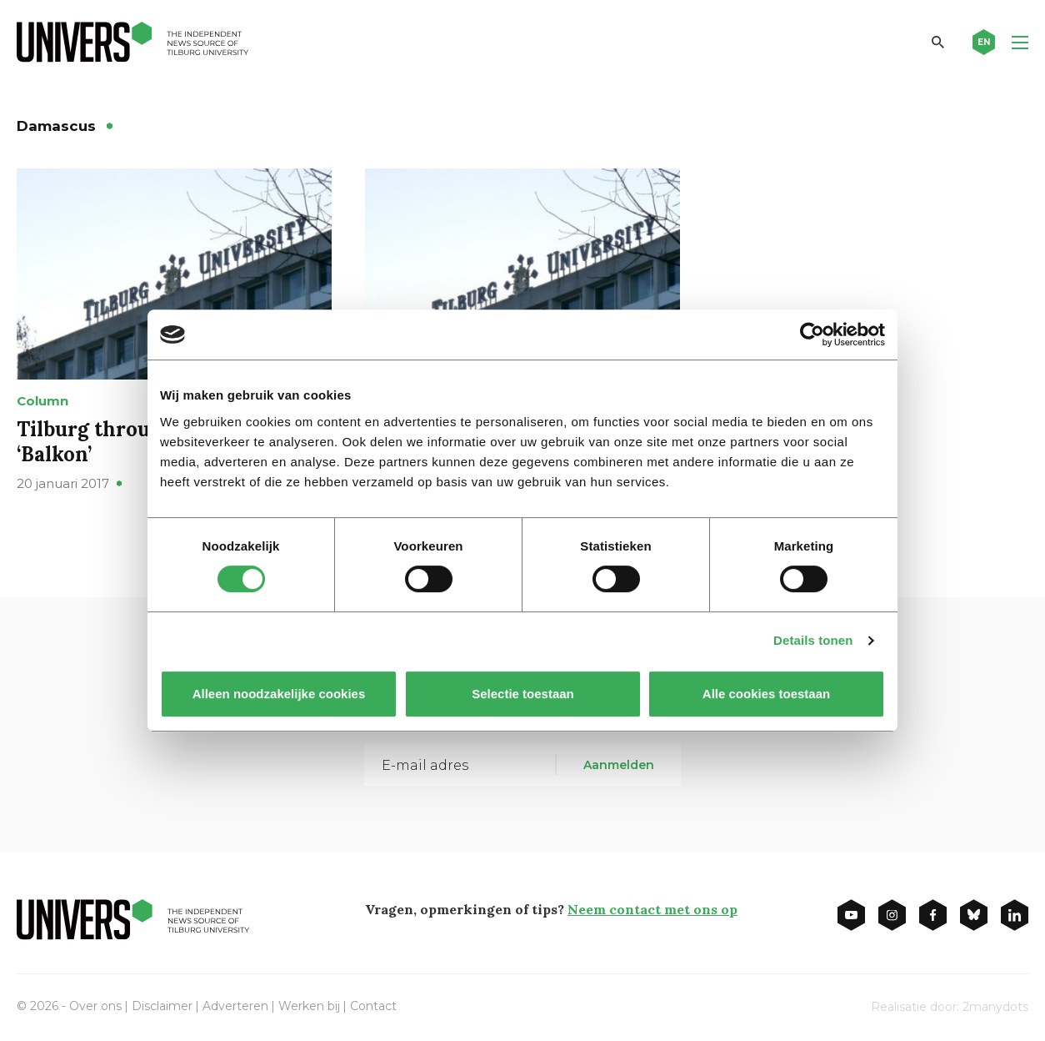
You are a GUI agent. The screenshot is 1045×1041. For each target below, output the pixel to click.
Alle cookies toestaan (766, 693)
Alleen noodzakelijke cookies (279, 693)
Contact (373, 1006)
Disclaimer (162, 1006)
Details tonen (812, 640)
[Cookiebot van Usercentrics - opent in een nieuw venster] (812, 334)
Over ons (95, 1006)
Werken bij (309, 1006)
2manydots (995, 1006)
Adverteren (235, 1006)
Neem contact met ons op (653, 909)
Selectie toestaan (523, 693)
